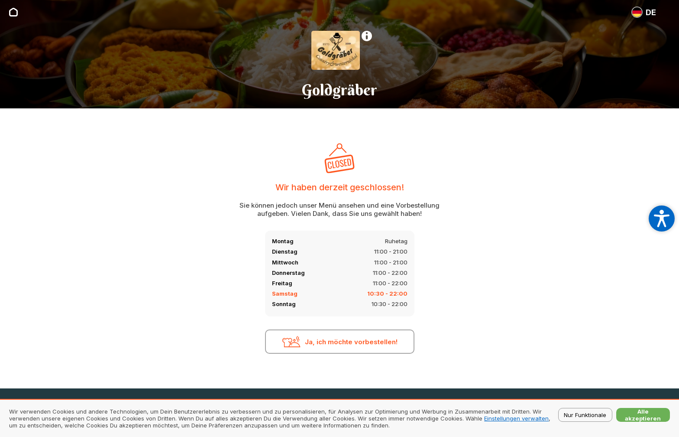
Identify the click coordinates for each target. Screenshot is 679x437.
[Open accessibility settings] (662, 218)
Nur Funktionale (585, 414)
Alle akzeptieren (643, 415)
